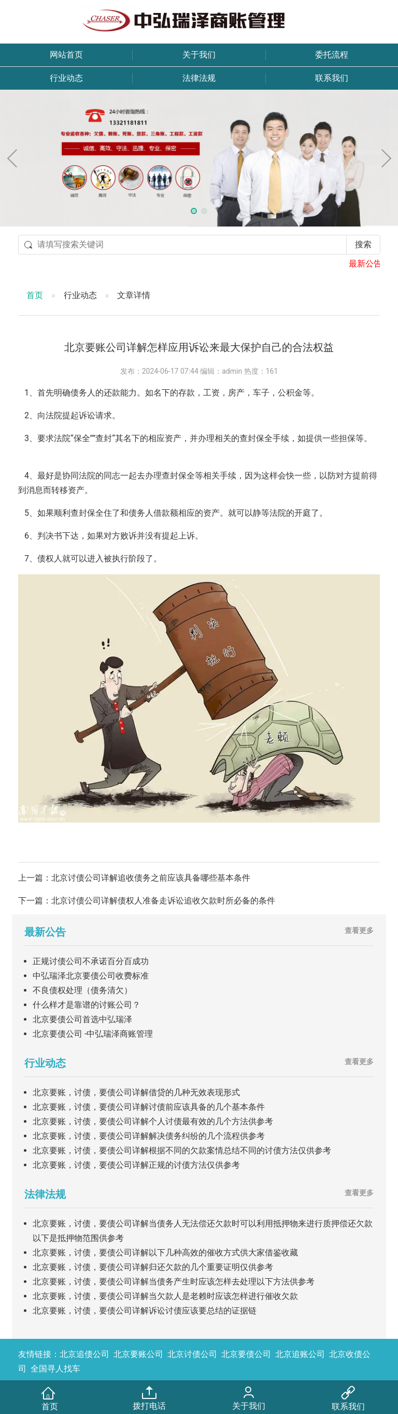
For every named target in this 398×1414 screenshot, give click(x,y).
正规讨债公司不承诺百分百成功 (91, 961)
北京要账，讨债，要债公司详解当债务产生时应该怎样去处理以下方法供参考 (174, 1281)
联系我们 (331, 78)
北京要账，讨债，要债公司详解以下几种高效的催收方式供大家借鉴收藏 (165, 1252)
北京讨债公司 (192, 1354)
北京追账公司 (300, 1354)
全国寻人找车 (55, 1369)
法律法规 (199, 78)
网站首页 (66, 55)
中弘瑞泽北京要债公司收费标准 (91, 976)
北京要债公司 (246, 1354)
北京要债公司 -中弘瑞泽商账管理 (93, 1034)
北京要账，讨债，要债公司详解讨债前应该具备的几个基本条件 (149, 1107)
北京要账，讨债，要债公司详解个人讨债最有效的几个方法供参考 (153, 1121)
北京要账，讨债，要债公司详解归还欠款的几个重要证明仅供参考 (153, 1267)
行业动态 (66, 78)
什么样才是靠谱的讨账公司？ (86, 1005)
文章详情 (133, 295)
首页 (34, 295)
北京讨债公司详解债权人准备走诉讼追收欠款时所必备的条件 (163, 901)
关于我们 (199, 55)
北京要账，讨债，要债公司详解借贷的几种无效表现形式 (136, 1092)
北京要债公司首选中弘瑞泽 (82, 1019)
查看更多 (359, 930)
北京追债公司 (84, 1354)
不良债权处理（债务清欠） (82, 990)
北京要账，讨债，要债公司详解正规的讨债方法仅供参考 (136, 1165)
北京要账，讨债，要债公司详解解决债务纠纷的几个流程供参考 (149, 1136)
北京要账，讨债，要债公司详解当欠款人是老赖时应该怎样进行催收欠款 (165, 1296)
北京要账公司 (138, 1354)
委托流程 (331, 55)
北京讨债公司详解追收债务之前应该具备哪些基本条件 (150, 878)
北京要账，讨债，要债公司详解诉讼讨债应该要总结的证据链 (145, 1311)
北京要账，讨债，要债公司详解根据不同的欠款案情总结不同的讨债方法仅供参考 (182, 1150)
